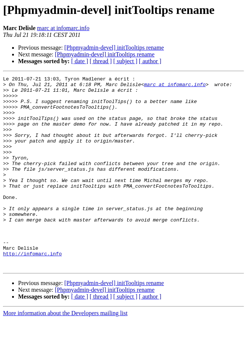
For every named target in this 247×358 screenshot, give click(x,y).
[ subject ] (125, 61)
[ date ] (79, 61)
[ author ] (150, 61)
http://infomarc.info (32, 289)
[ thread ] (101, 61)
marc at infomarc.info (63, 28)
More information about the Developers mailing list (65, 351)
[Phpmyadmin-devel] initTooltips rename (114, 47)
